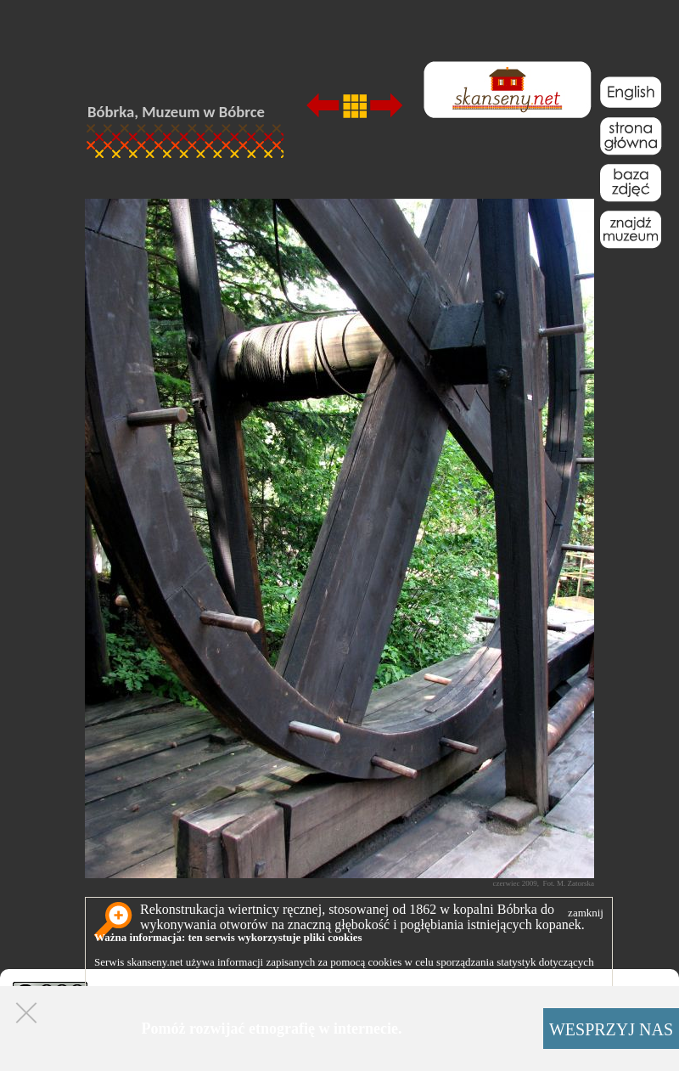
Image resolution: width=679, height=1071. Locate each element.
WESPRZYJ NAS (611, 1029)
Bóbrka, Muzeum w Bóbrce (176, 111)
